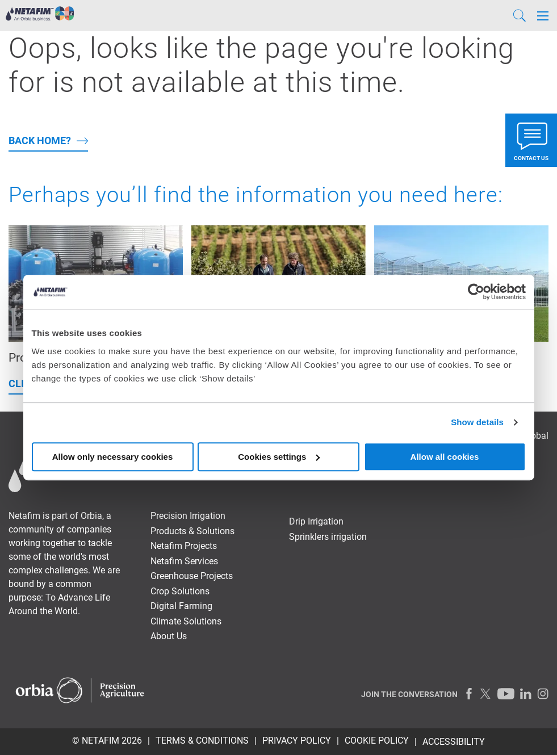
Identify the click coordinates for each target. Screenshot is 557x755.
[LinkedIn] (525, 693)
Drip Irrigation (316, 521)
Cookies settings (279, 457)
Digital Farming (181, 606)
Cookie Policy (377, 740)
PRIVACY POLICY (296, 740)
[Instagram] (542, 693)
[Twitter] (486, 693)
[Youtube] (505, 693)
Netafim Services (184, 561)
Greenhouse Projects (191, 576)
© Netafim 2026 (107, 740)
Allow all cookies (445, 457)
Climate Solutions (185, 621)
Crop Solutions (180, 591)
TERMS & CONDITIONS (202, 740)
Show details (477, 422)
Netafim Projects (183, 545)
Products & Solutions (192, 531)
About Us (168, 636)
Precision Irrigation (187, 515)
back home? (40, 140)
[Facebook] (469, 693)
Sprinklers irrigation (328, 536)
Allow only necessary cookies (112, 457)
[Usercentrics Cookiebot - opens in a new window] (476, 291)
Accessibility (453, 741)
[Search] (519, 15)
